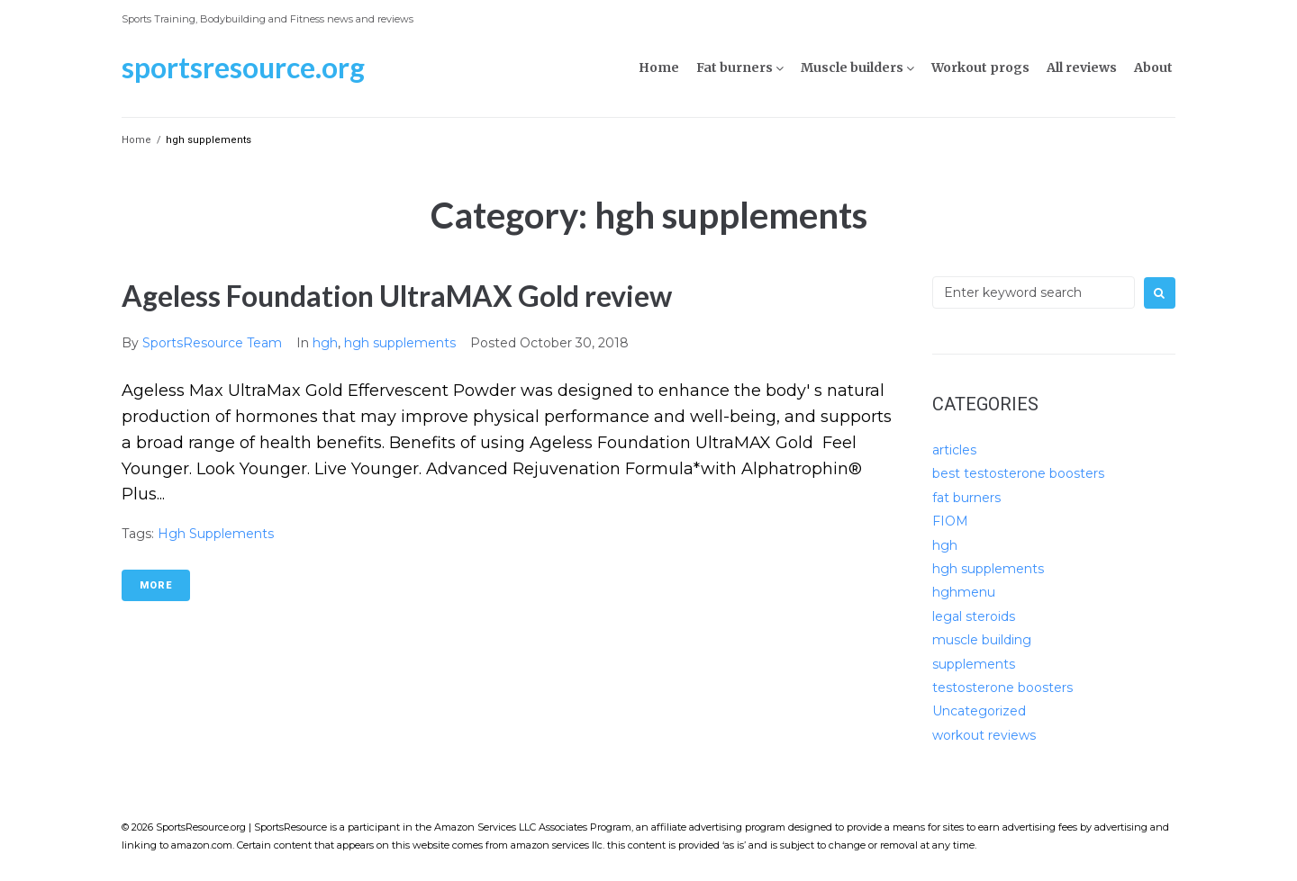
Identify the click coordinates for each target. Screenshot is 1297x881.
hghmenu (963, 592)
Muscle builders (852, 67)
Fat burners (734, 67)
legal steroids (973, 616)
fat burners (966, 498)
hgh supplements (400, 343)
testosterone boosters (1002, 687)
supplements (973, 664)
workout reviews (984, 735)
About (1153, 67)
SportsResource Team (212, 343)
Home (659, 67)
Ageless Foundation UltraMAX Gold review (397, 295)
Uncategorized (979, 711)
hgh (325, 343)
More (156, 585)
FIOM (950, 521)
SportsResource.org (243, 67)
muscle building (981, 640)
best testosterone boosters (1018, 473)
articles (954, 450)
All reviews (1082, 67)
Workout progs (980, 67)
